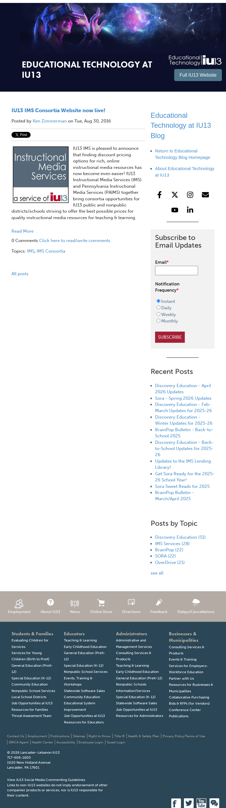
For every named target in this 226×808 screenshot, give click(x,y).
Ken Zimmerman (50, 121)
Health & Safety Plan (143, 736)
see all (157, 573)
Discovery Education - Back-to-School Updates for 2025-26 (184, 449)
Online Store (101, 606)
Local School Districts (28, 697)
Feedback (158, 606)
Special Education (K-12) (31, 678)
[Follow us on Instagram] (190, 195)
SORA (165, 556)
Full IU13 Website (198, 75)
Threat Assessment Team (31, 716)
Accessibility (65, 742)
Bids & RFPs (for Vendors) (189, 703)
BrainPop (169, 549)
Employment (19, 606)
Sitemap (79, 736)
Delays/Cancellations (196, 606)
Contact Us (15, 736)
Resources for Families (29, 710)
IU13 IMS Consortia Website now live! (58, 110)
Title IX (119, 736)
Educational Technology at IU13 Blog (181, 125)
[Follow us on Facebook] (159, 195)
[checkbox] (179, 311)
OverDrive (170, 562)
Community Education (29, 684)
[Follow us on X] (175, 195)
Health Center (42, 742)
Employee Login (91, 742)
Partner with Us (181, 678)
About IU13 (50, 606)
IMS (30, 251)
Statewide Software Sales (84, 691)
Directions (131, 606)
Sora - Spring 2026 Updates (183, 398)
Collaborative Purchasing (189, 697)
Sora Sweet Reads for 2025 (182, 486)
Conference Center (185, 710)
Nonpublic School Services (33, 691)
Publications (178, 716)
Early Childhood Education (85, 647)
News (75, 606)
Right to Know (100, 736)
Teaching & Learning (80, 640)
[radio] (179, 301)
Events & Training (183, 659)
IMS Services (172, 543)
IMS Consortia (51, 251)
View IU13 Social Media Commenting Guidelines (46, 780)
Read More (22, 231)
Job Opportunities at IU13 (32, 703)
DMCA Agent (19, 742)
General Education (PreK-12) (139, 678)
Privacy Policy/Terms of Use (184, 736)
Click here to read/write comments (74, 240)
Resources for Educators (84, 722)
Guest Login (116, 742)
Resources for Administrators (139, 716)
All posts (20, 273)
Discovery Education (180, 537)
